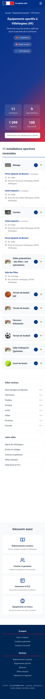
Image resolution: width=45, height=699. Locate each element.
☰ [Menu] (40, 3)
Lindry (23, 410)
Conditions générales (22, 642)
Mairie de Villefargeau (14, 444)
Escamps (23, 420)
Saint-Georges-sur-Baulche (23, 390)
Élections (22, 668)
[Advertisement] (22, 79)
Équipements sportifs (20, 13)
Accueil (8, 13)
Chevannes (23, 395)
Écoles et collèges (12, 449)
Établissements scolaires (22, 660)
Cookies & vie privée (22, 646)
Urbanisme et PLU (12, 465)
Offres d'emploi (11, 460)
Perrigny (23, 405)
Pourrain (23, 425)
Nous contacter (22, 637)
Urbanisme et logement (22, 676)
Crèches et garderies (13, 455)
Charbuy (23, 400)
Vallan (23, 415)
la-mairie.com (18, 686)
